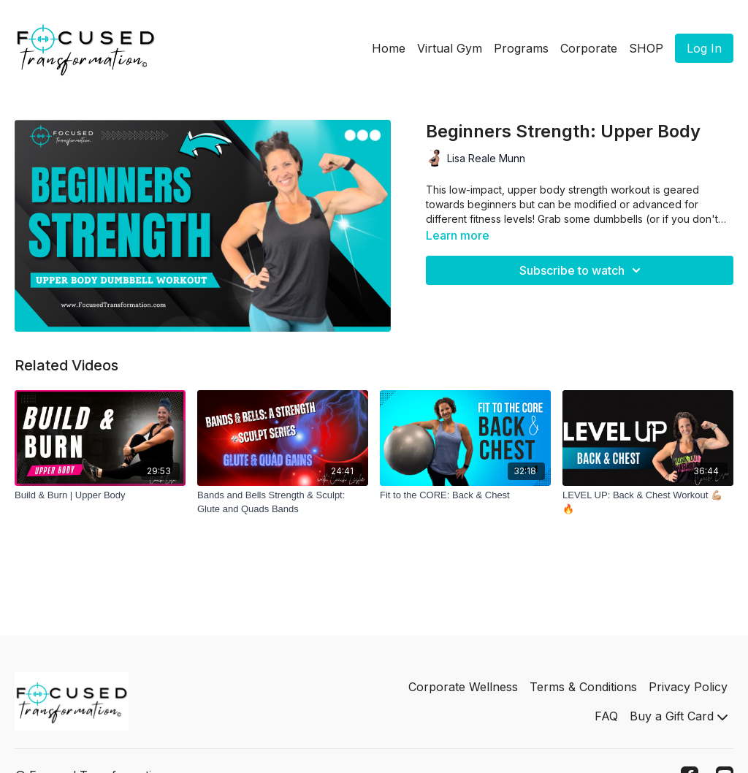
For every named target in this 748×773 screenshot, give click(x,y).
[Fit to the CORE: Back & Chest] (465, 495)
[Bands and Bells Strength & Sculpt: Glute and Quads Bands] (282, 502)
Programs (521, 48)
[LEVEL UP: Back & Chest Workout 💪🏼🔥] (647, 502)
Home (388, 48)
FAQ (606, 716)
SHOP (646, 48)
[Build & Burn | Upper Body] (100, 495)
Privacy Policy (688, 686)
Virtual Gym (449, 48)
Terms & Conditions (583, 686)
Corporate (588, 48)
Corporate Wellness (463, 686)
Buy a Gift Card (679, 716)
